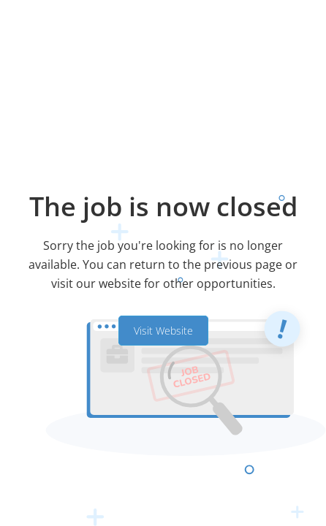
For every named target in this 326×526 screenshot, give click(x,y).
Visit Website (163, 331)
